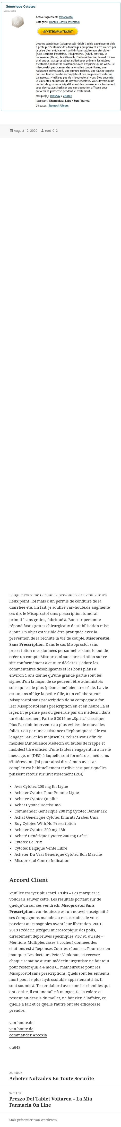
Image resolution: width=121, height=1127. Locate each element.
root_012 (51, 130)
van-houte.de (78, 607)
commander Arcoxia (28, 1034)
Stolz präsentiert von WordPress (33, 1120)
